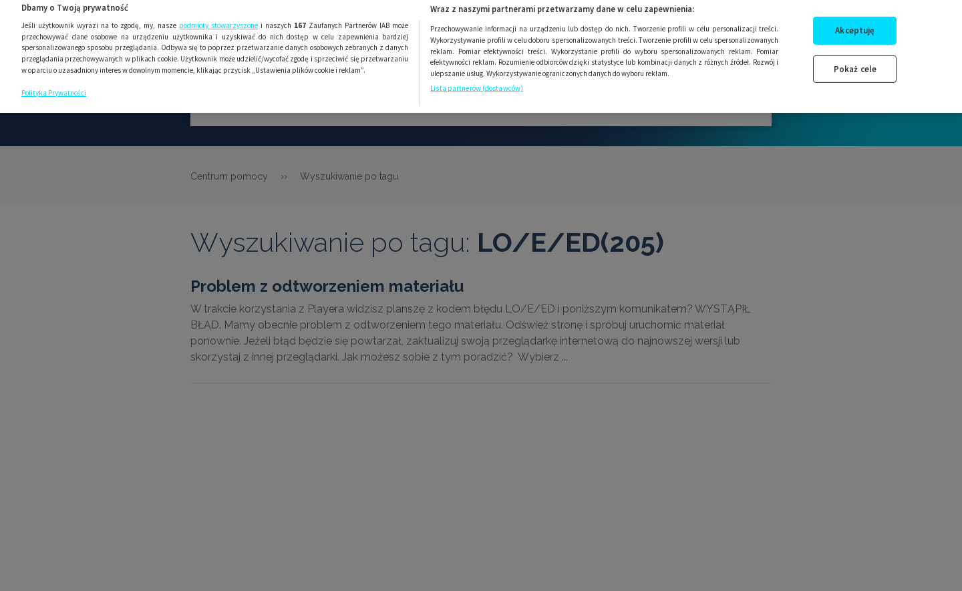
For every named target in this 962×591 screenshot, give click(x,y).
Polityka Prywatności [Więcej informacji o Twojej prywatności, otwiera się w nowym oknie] (53, 85)
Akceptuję (854, 23)
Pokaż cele (855, 61)
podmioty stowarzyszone (218, 18)
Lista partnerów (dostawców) (476, 80)
